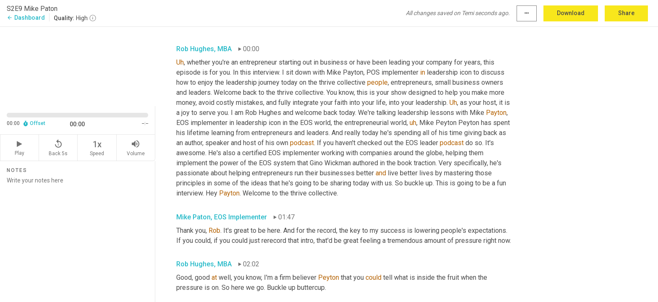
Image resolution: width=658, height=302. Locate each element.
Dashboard (26, 17)
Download (571, 13)
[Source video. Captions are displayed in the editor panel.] (77, 65)
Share (626, 13)
